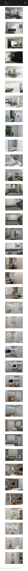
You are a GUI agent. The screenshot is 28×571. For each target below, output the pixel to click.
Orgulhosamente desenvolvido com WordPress (11, 568)
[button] (25, 3)
